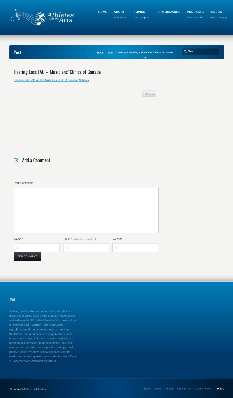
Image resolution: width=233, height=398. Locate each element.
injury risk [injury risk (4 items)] (56, 325)
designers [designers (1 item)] (15, 315)
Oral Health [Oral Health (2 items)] (66, 342)
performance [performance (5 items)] (37, 347)
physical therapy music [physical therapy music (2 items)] (60, 347)
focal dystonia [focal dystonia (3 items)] (42, 315)
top (222, 388)
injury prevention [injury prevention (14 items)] (38, 325)
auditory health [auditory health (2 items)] (18, 311)
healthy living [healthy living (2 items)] (53, 320)
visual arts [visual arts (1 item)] (37, 361)
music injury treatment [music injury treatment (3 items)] (52, 334)
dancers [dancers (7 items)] (48, 311)
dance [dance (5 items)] (39, 311)
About (157, 388)
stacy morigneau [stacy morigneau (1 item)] (31, 356)
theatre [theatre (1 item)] (65, 356)
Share (149, 93)
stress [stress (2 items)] (45, 356)
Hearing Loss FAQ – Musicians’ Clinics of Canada (57, 71)
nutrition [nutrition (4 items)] (14, 342)
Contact (169, 388)
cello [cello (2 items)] (31, 311)
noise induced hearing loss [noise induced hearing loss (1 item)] (55, 338)
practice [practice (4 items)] (23, 352)
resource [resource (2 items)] (34, 352)
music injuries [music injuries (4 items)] (29, 334)
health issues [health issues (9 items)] (35, 320)
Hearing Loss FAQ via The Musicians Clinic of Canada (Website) (51, 80)
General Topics (203, 388)
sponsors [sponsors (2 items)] (56, 352)
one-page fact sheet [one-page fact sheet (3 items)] (46, 342)
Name (18, 239)
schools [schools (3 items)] (45, 352)
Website (117, 239)
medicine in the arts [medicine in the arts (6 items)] (44, 329)
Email (80, 239)
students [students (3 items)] (54, 356)
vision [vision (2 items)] (26, 361)
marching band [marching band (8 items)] (19, 329)
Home (100, 52)
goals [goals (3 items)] (54, 315)
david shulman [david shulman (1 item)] (63, 311)
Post (110, 52)
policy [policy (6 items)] (13, 352)
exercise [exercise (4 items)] (26, 315)
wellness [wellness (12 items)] (50, 361)
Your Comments (23, 182)
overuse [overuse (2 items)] (14, 347)
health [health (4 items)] (63, 315)
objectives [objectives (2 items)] (26, 342)
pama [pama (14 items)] (24, 347)
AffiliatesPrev (184, 388)
